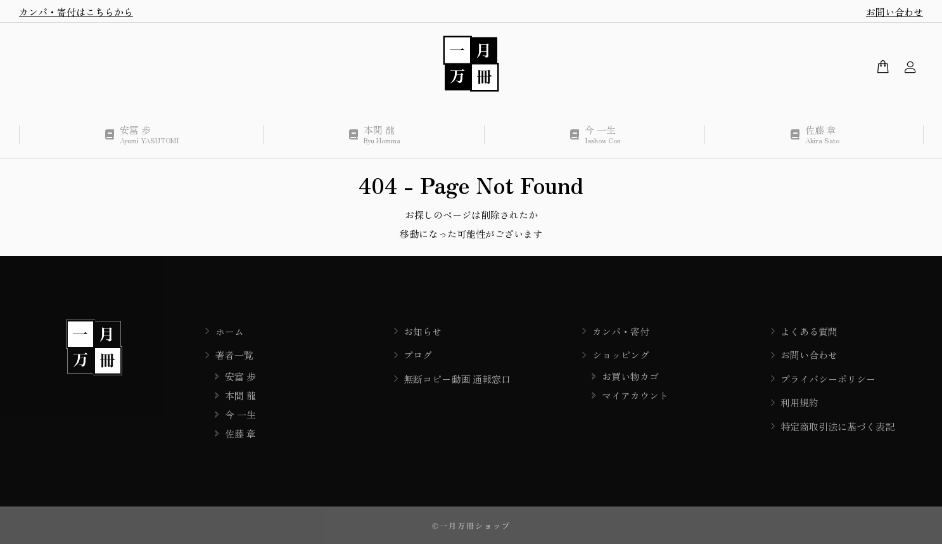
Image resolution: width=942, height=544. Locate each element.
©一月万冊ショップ (471, 525)
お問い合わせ (894, 11)
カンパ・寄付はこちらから (76, 11)
